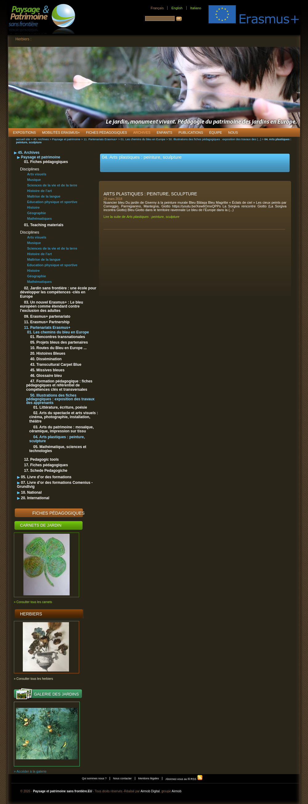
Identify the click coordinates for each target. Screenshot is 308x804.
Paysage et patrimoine (66, 139)
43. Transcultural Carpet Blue (55, 364)
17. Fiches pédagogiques (46, 465)
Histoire (33, 207)
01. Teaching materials (43, 225)
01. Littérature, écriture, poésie (60, 407)
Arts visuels (36, 174)
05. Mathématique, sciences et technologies (57, 449)
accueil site (23, 139)
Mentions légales (148, 778)
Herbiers (31, 613)
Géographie (36, 213)
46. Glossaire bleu (46, 375)
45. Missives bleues (47, 370)
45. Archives (41, 139)
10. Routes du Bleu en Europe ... (58, 348)
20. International (35, 498)
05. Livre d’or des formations (46, 477)
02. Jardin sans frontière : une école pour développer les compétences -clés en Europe (58, 292)
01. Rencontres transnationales (57, 337)
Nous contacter (122, 778)
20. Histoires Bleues (47, 353)
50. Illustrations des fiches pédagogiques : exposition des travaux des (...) (214, 139)
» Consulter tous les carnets (33, 602)
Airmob (176, 791)
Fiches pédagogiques (58, 513)
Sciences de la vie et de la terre (52, 185)
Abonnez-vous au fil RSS (184, 779)
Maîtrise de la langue (43, 196)
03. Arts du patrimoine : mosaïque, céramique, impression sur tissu (61, 429)
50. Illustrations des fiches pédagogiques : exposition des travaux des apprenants (60, 399)
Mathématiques (39, 218)
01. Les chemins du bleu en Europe (143, 139)
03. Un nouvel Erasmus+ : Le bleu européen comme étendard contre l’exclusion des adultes (51, 306)
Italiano (195, 8)
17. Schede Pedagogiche (45, 470)
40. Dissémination (46, 359)
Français (157, 8)
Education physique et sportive (52, 202)
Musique (34, 180)
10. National (31, 492)
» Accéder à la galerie (30, 771)
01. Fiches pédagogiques (46, 162)
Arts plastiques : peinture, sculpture (150, 193)
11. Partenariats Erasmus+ (100, 139)
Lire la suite (141, 216)
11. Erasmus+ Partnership (47, 322)
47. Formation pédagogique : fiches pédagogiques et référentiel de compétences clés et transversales (59, 385)
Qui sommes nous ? (94, 778)
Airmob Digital (150, 791)
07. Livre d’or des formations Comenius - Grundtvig (55, 484)
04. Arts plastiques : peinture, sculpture (57, 439)
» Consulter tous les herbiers (33, 678)
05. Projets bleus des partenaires (59, 342)
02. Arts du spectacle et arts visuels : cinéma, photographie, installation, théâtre (63, 417)
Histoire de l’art (39, 191)
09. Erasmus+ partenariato (47, 316)
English (176, 8)
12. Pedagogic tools (41, 459)
